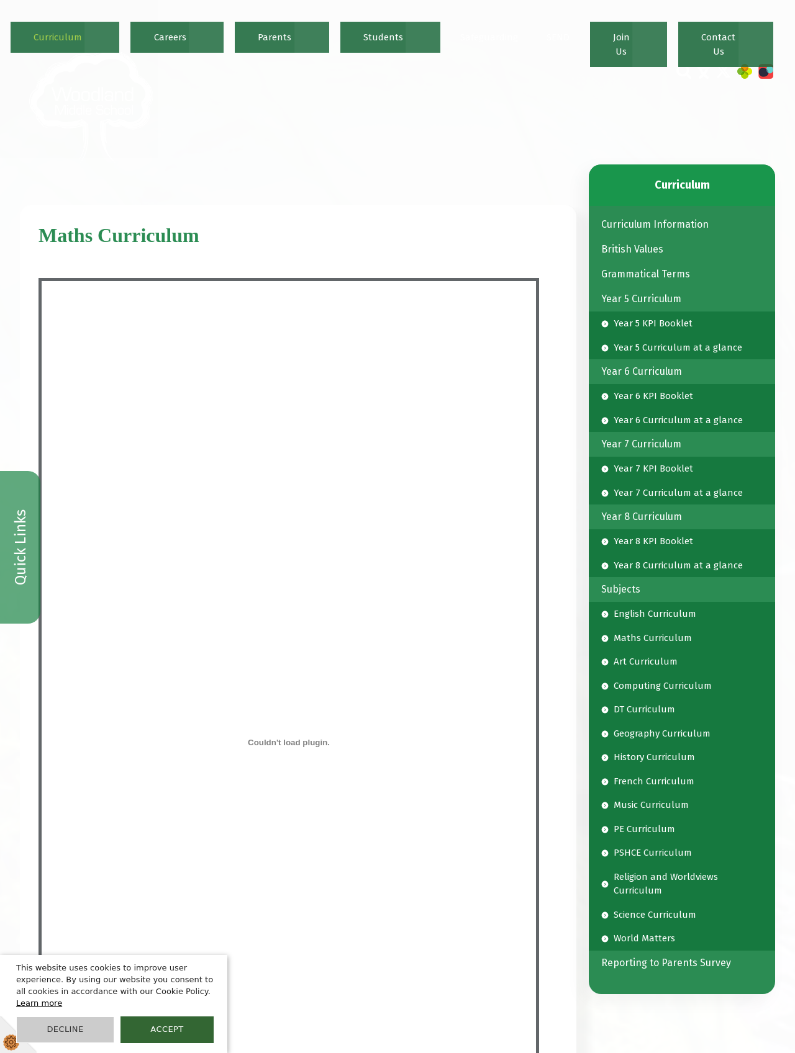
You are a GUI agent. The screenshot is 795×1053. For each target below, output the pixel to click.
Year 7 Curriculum (641, 444)
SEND (658, 29)
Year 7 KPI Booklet (653, 468)
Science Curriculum (655, 914)
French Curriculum (654, 781)
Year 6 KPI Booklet (653, 395)
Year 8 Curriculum (641, 516)
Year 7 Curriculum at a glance (678, 492)
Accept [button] (166, 1029)
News (278, 29)
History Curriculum (654, 757)
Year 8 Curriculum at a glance (678, 565)
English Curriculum (655, 613)
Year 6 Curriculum (641, 371)
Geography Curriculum (662, 733)
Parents (489, 29)
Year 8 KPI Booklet (653, 541)
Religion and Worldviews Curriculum (666, 884)
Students (539, 29)
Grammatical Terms (645, 274)
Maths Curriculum (653, 637)
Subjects (620, 589)
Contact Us (748, 29)
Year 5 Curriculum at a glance (678, 347)
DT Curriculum (644, 709)
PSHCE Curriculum (653, 852)
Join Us (697, 29)
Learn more (39, 1003)
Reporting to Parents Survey (666, 963)
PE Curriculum (644, 829)
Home (241, 29)
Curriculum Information (655, 224)
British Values (632, 249)
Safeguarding (602, 29)
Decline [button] (65, 1029)
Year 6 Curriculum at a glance (678, 420)
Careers (442, 29)
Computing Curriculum (663, 685)
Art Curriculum (646, 661)
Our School (327, 29)
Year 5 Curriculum (641, 299)
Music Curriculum (651, 804)
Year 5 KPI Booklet (653, 323)
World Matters (644, 938)
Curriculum (388, 29)
